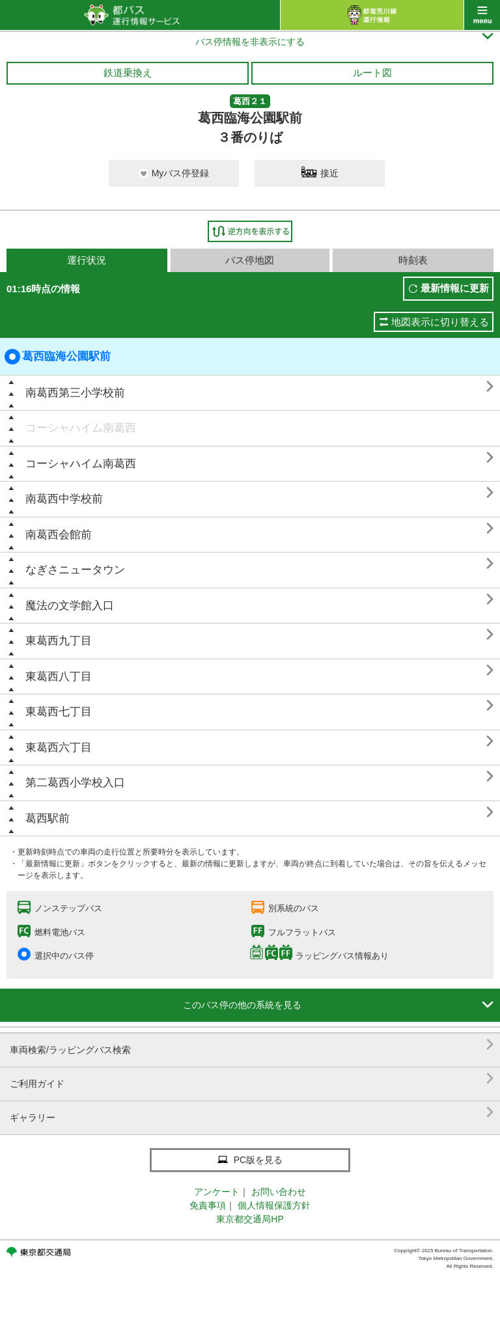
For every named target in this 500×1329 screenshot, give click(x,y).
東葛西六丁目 (58, 747)
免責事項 (207, 1205)
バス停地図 (249, 260)
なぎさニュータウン (75, 570)
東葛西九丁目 (58, 641)
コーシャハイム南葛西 (80, 428)
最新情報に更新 (455, 288)
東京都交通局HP (249, 1219)
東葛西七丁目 (58, 712)
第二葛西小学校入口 (75, 782)
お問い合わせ (278, 1191)
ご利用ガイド (251, 1078)
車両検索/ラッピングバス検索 (251, 1045)
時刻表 (413, 260)
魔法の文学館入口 (69, 605)
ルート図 (372, 72)
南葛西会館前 (58, 534)
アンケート (217, 1191)
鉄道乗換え (128, 72)
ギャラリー (251, 1112)
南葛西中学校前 (64, 499)
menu (482, 15)
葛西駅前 (47, 818)
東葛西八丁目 (58, 676)
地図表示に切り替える (440, 321)
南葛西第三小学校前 (75, 393)
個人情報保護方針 (274, 1205)
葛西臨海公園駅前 (58, 356)
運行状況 (86, 260)
